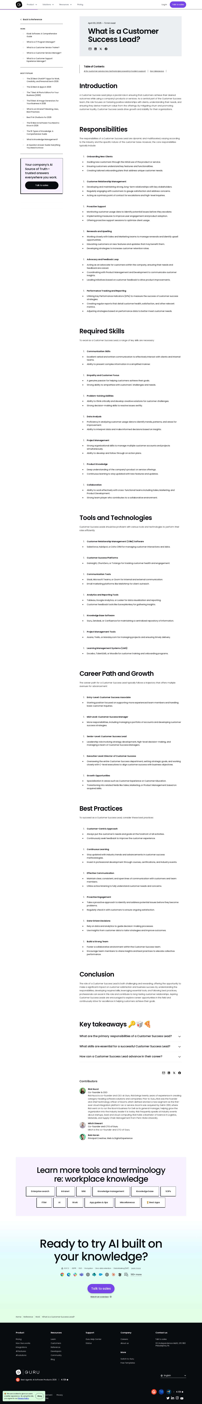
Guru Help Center (93, 1339)
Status (89, 1343)
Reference (28, 1317)
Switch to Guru (127, 1359)
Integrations (21, 1347)
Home (18, 1317)
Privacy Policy (23, 1398)
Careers (124, 1339)
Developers (56, 1351)
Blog (53, 1359)
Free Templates (128, 1363)
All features (21, 1351)
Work (37, 1317)
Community (56, 1355)
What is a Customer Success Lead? (58, 1317)
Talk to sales (178, 4)
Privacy (60, 1395)
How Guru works (23, 1343)
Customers (56, 1343)
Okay (39, 1396)
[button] (32, 4)
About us (125, 1343)
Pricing (80, 4)
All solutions (21, 1355)
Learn (53, 1339)
